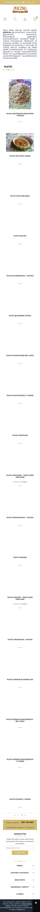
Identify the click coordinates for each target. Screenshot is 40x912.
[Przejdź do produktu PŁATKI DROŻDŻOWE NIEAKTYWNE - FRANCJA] (20, 94)
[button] (5, 19)
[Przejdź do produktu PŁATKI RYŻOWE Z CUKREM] (20, 787)
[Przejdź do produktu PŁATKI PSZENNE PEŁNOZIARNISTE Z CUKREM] (20, 747)
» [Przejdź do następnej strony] (25, 815)
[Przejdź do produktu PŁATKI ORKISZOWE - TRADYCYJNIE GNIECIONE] (20, 463)
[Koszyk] (35, 19)
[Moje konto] (25, 19)
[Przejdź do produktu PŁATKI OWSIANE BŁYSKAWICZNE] (20, 667)
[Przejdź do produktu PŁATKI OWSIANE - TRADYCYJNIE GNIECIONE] (20, 585)
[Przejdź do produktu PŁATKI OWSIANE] (20, 545)
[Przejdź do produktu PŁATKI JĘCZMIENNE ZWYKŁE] (20, 303)
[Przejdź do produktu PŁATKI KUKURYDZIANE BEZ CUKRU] (20, 343)
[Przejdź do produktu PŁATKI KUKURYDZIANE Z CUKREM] (20, 383)
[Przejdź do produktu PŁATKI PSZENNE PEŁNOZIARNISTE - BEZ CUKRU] (20, 707)
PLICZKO (24, 482)
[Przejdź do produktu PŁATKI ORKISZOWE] (20, 423)
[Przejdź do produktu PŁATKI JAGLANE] (20, 223)
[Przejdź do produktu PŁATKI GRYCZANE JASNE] (20, 183)
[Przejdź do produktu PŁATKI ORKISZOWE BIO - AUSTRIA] (20, 505)
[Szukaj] (15, 19)
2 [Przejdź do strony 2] (21, 815)
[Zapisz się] (20, 853)
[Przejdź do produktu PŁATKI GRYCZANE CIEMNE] (20, 142)
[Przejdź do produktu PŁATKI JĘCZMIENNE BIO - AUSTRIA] (20, 263)
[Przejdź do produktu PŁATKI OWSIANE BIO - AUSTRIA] (20, 627)
